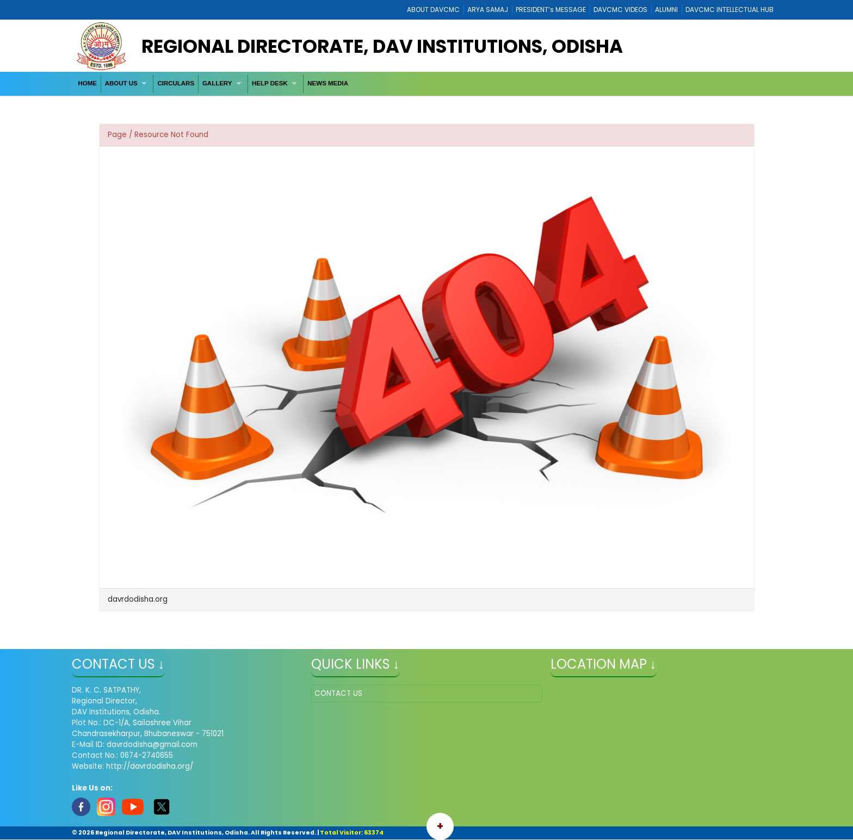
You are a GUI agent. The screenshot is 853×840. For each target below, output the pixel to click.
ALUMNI (666, 9)
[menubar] (213, 83)
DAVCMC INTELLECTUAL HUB (729, 9)
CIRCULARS (175, 83)
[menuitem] (88, 83)
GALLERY (217, 83)
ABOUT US (121, 83)
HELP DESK (270, 83)
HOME (87, 83)
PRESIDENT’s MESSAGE (551, 9)
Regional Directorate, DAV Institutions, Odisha (382, 46)
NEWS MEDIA (327, 83)
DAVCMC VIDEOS (620, 9)
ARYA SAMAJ (487, 9)
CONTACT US (338, 693)
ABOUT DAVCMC (433, 9)
